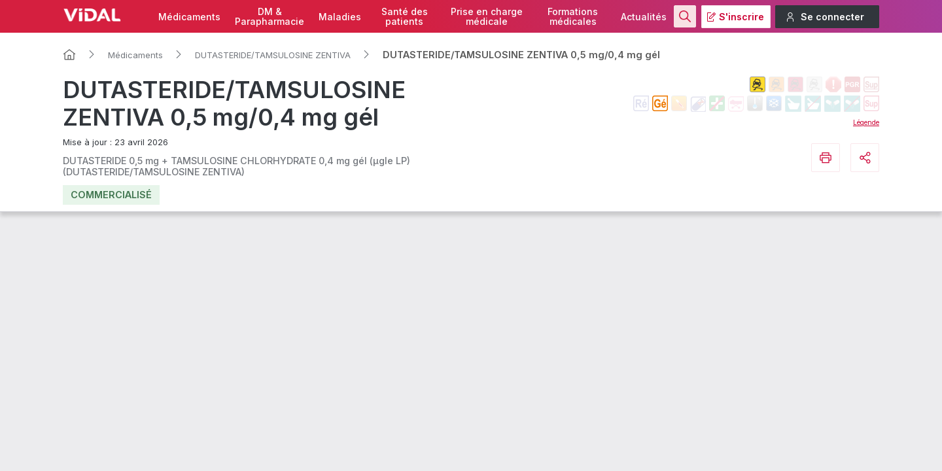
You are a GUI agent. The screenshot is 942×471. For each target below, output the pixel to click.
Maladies (340, 16)
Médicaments (189, 16)
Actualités (644, 16)
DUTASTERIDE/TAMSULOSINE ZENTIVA (273, 55)
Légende (866, 122)
